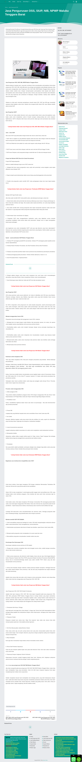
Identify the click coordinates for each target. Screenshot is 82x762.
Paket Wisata (33, 742)
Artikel (13, 1)
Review (44, 742)
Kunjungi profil (65, 43)
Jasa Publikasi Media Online (35, 740)
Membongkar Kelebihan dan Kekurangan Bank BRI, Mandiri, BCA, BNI (70, 72)
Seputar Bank (33, 744)
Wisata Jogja (33, 747)
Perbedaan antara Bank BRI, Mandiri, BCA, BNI (70, 93)
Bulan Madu (45, 736)
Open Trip (19, 1)
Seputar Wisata (46, 744)
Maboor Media (45, 760)
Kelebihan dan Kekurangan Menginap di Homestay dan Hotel (71, 113)
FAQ (9, 1)
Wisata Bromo (46, 745)
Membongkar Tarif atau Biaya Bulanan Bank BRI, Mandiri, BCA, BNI (70, 83)
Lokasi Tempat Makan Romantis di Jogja (70, 102)
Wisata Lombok (46, 747)
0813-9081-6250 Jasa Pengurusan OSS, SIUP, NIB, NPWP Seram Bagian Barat (17, 718)
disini (12, 741)
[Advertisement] (30, 48)
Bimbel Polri (34, 1)
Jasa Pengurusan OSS (11, 706)
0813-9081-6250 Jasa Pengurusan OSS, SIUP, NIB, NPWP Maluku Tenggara (43, 718)
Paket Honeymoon (47, 740)
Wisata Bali (32, 745)
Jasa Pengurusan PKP (47, 738)
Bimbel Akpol (26, 1)
